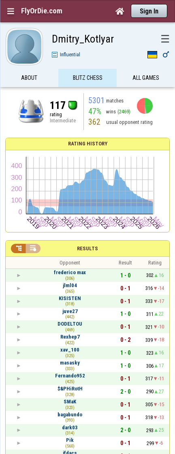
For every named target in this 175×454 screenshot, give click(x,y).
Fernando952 (70, 376)
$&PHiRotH (70, 389)
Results (87, 248)
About (29, 78)
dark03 (70, 427)
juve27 (70, 311)
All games (145, 78)
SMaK (70, 402)
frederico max (70, 272)
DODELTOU (70, 324)
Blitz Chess (87, 78)
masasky (70, 363)
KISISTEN (70, 298)
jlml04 (70, 285)
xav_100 (69, 350)
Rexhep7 (70, 337)
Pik (70, 440)
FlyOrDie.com (41, 10)
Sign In (149, 11)
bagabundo (70, 414)
